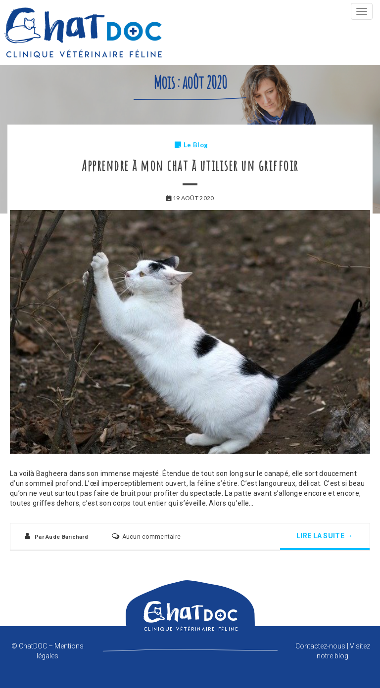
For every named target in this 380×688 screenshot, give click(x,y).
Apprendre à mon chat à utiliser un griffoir (190, 165)
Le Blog (196, 145)
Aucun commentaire (151, 536)
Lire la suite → (324, 536)
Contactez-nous (320, 646)
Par (61, 537)
